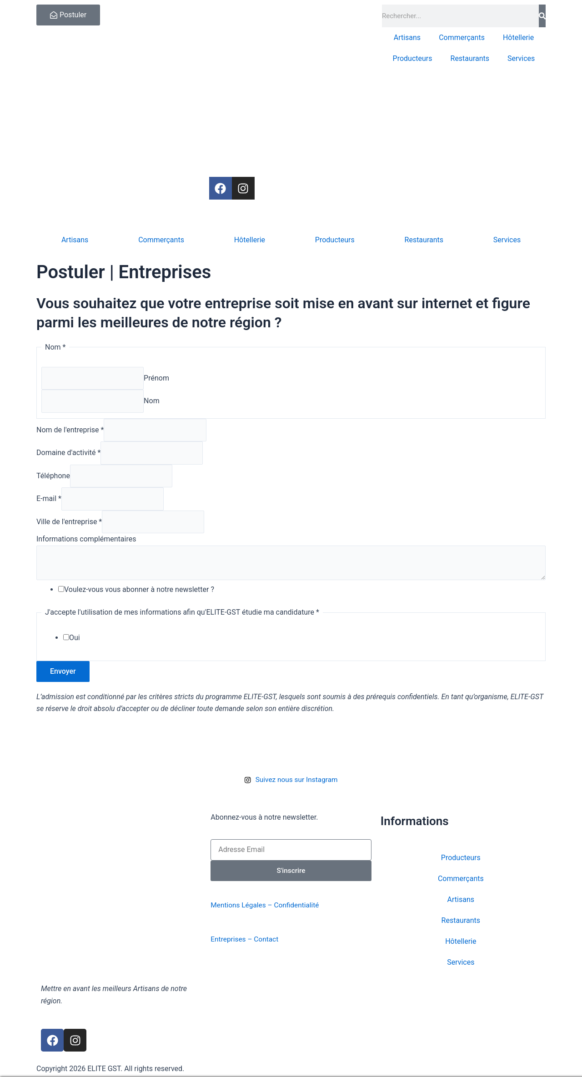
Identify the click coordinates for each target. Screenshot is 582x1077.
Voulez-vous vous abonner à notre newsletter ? (139, 596)
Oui (74, 645)
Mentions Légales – (243, 905)
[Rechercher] (542, 16)
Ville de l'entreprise (69, 527)
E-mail (48, 503)
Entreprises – (233, 939)
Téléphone (53, 479)
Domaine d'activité (68, 455)
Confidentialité (300, 905)
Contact (268, 939)
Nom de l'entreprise (70, 431)
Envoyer (63, 678)
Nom (153, 402)
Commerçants (462, 37)
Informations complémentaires (86, 545)
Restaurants (470, 58)
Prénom (158, 378)
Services (521, 58)
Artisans (407, 37)
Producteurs (412, 58)
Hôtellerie (518, 37)
